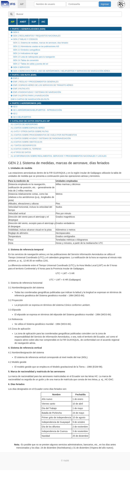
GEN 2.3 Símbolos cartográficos (26, 50)
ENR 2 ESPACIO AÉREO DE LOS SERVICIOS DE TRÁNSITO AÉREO (42, 85)
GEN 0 (15, 32)
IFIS (12, 4)
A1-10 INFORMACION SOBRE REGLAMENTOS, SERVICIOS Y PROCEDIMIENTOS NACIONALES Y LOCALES (58, 156)
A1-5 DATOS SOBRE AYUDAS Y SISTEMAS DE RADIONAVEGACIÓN (41, 138)
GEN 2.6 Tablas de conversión (26, 60)
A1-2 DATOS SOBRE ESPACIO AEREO (28, 128)
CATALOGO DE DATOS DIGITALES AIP (29, 121)
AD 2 (14, 113)
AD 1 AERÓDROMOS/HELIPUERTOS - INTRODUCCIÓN (36, 110)
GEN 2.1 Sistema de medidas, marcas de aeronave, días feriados (40, 43)
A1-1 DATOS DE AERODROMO (24, 124)
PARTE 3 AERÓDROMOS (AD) (25, 103)
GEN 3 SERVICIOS (20, 67)
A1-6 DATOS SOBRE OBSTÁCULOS (26, 142)
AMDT (23, 21)
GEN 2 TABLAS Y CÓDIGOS (24, 39)
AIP (22, 4)
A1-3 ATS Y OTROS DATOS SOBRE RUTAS (29, 131)
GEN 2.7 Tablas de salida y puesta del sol (30, 64)
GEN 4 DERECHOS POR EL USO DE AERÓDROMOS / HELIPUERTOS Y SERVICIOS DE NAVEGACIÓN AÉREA (60, 71)
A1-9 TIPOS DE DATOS (21, 152)
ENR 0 (15, 78)
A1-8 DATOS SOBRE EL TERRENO (26, 149)
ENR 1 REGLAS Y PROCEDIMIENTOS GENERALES (35, 82)
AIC (43, 21)
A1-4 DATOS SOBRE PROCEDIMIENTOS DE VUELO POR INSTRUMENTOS (44, 135)
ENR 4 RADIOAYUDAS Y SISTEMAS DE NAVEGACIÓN (36, 92)
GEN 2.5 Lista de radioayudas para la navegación (34, 57)
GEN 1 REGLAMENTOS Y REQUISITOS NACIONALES (35, 36)
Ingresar (105, 4)
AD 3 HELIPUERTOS (21, 117)
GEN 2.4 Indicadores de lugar (25, 53)
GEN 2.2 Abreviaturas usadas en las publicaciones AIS (36, 46)
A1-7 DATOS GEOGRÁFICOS (23, 145)
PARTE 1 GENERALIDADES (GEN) (27, 29)
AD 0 (14, 107)
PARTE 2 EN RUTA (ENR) (22, 75)
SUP (34, 21)
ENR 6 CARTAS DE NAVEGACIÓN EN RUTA (30, 99)
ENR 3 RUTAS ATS (20, 89)
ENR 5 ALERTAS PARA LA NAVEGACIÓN (30, 96)
